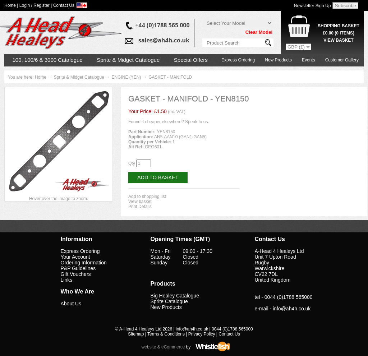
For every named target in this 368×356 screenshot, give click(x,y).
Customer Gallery (342, 60)
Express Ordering (238, 60)
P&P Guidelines (78, 268)
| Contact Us (62, 5)
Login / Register (34, 5)
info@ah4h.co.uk (291, 308)
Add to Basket (158, 177)
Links (67, 280)
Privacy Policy (201, 334)
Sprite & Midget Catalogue (128, 60)
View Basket (338, 40)
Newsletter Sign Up (312, 5)
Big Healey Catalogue (175, 296)
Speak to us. (197, 121)
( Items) (338, 33)
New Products (278, 60)
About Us (71, 303)
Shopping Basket (338, 25)
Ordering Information (84, 262)
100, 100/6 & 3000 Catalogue (48, 60)
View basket (139, 201)
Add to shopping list (147, 196)
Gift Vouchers (76, 274)
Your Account (75, 257)
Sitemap (136, 334)
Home (40, 77)
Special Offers (191, 60)
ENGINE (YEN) (126, 77)
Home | (11, 5)
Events (308, 60)
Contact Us (229, 334)
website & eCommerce (163, 347)
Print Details (140, 206)
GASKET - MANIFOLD (170, 77)
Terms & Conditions (166, 334)
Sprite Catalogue (169, 301)
